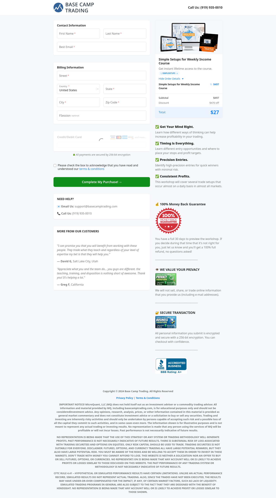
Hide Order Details (171, 78)
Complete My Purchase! (101, 182)
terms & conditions (91, 169)
